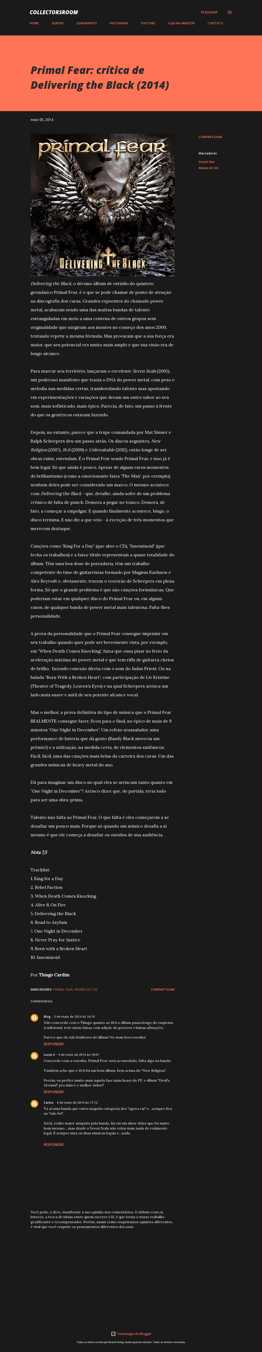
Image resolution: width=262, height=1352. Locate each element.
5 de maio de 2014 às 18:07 (78, 1055)
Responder (54, 1044)
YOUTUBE (148, 23)
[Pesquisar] (209, 12)
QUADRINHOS (86, 23)
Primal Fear (207, 162)
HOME (34, 23)
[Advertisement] (103, 1265)
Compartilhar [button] (210, 137)
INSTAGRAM (119, 23)
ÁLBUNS (58, 23)
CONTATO (215, 23)
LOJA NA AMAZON (181, 23)
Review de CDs (208, 168)
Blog (47, 1016)
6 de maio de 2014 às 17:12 (77, 1102)
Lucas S (49, 1055)
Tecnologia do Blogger (131, 1334)
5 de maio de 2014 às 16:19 (74, 1016)
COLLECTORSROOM (54, 12)
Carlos (48, 1102)
